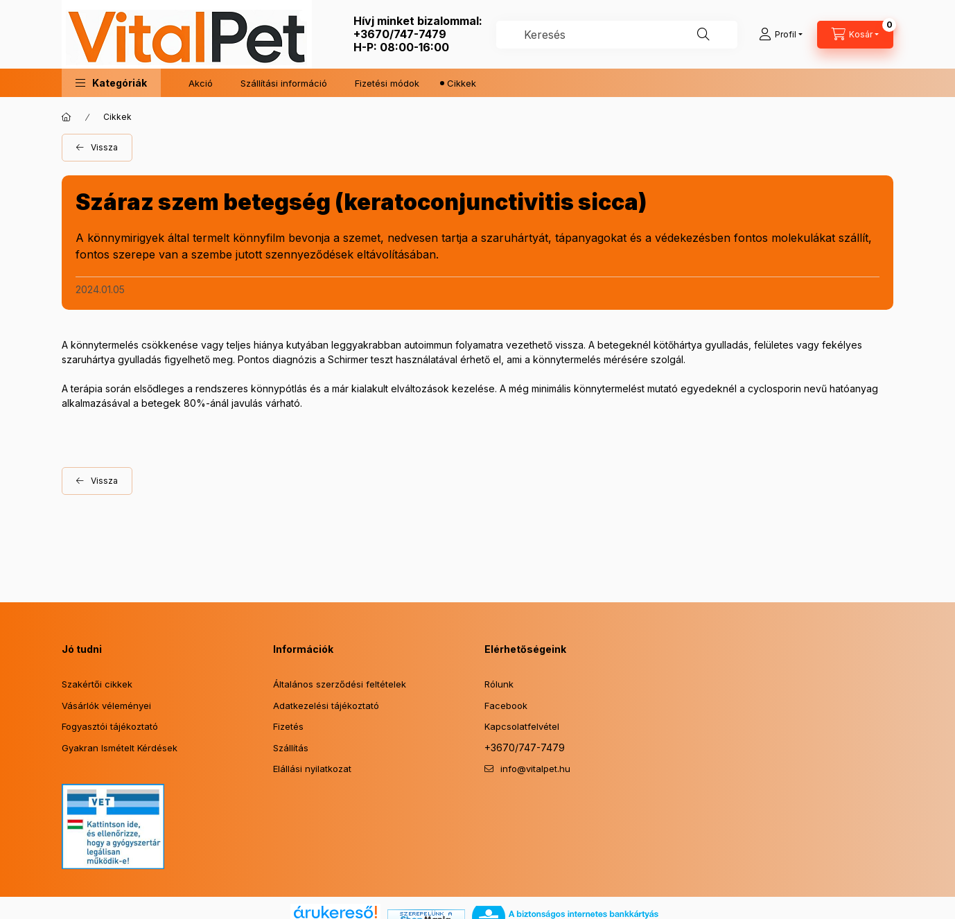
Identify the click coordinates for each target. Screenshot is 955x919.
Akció (201, 83)
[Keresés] (703, 34)
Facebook (505, 705)
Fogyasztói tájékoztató (110, 726)
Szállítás (290, 747)
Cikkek (461, 83)
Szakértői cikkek (97, 684)
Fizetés (288, 726)
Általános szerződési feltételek (339, 684)
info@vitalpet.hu (535, 768)
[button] (111, 83)
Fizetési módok (387, 83)
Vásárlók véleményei (106, 705)
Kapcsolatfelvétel (521, 726)
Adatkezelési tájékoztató (326, 705)
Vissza (104, 147)
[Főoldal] (66, 117)
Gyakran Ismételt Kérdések (119, 747)
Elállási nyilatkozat (312, 768)
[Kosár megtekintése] (855, 35)
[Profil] (780, 35)
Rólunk (499, 684)
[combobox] (616, 35)
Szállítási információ (283, 83)
